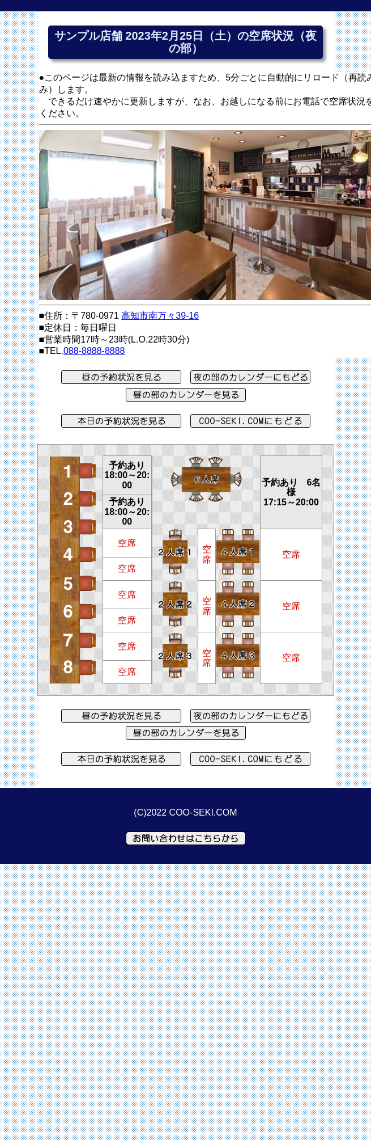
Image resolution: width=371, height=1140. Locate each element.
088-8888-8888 (94, 351)
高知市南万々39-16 (160, 315)
